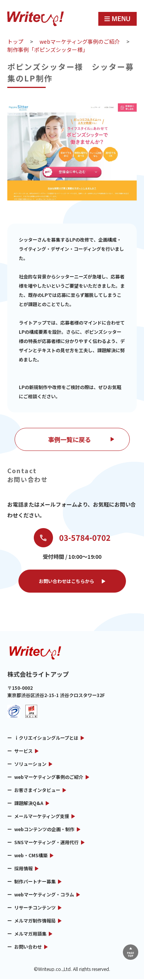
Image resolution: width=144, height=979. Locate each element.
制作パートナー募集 (35, 881)
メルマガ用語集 (30, 933)
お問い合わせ (28, 946)
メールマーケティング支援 (41, 816)
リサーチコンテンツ (35, 907)
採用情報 (23, 868)
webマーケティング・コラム (44, 894)
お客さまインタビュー (37, 790)
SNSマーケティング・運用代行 (46, 842)
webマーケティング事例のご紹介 (48, 777)
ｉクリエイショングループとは (46, 737)
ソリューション (30, 763)
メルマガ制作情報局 (35, 920)
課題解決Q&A (28, 803)
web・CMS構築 (31, 855)
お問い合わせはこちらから (66, 581)
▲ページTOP (130, 952)
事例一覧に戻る (69, 439)
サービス (23, 750)
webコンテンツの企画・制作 (44, 829)
